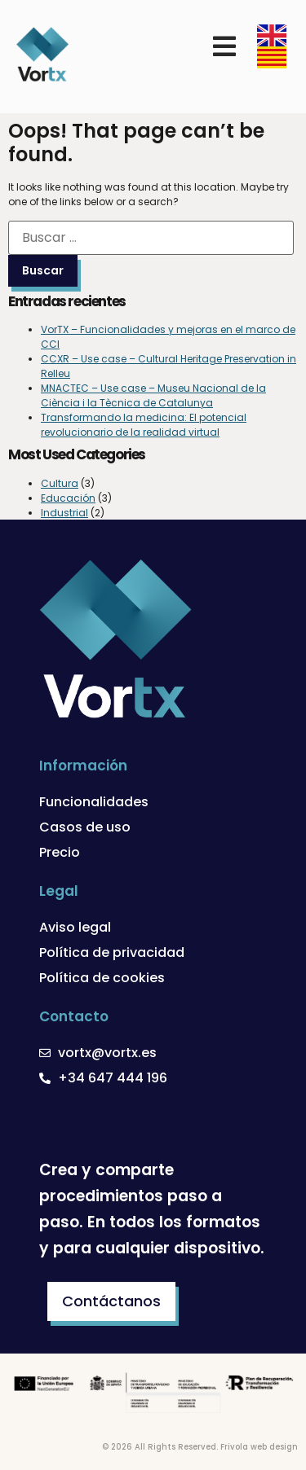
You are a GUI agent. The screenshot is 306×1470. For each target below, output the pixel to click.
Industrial (64, 513)
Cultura (59, 483)
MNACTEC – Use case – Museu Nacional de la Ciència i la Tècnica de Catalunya (153, 395)
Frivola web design (259, 1446)
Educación (68, 498)
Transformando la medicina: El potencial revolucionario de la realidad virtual (143, 424)
